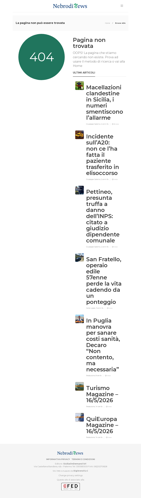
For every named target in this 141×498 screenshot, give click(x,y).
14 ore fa (99, 406)
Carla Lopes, (91, 308)
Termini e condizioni (83, 459)
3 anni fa (99, 308)
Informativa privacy (58, 459)
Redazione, (91, 375)
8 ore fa (98, 375)
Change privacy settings (71, 475)
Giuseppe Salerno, (93, 124)
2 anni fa (104, 124)
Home (107, 23)
